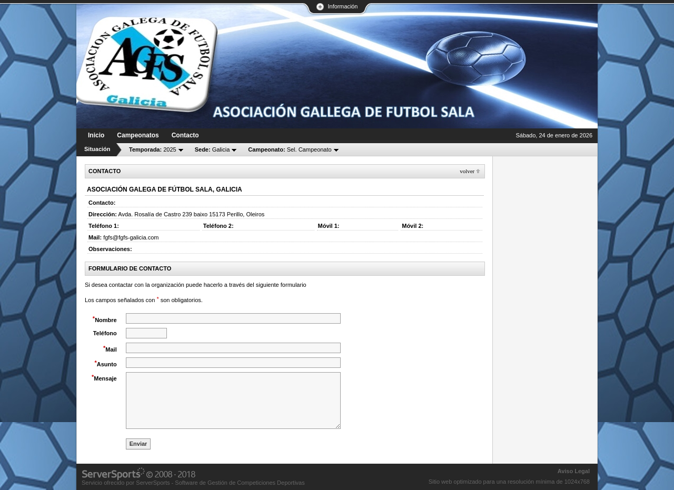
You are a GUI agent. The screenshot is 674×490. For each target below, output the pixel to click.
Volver (467, 171)
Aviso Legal (574, 471)
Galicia (212, 149)
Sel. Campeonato (289, 149)
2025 (152, 149)
